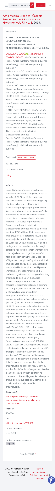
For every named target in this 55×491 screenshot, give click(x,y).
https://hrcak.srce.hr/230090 (19, 423)
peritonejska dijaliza (15, 400)
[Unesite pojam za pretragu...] (19, 5)
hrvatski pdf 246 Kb (26, 157)
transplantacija (13, 403)
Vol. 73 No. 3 (24, 23)
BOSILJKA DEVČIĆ (15, 53)
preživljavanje (33, 400)
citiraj (8, 175)
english (41, 5)
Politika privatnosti (39, 475)
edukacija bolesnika (28, 396)
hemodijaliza (12, 396)
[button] (49, 5)
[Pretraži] (32, 5)
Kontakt (40, 478)
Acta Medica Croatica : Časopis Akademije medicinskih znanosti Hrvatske (22, 19)
